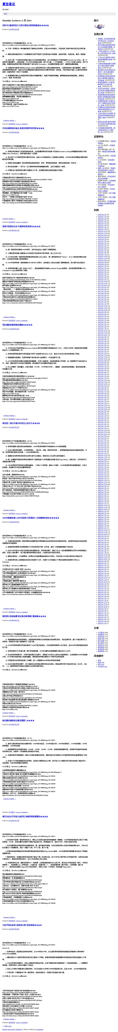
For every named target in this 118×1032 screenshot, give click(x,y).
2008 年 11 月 (102, 507)
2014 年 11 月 (102, 358)
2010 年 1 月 (102, 478)
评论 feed (101, 664)
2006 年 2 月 (102, 573)
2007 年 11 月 (102, 532)
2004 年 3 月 (102, 621)
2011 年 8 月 (102, 439)
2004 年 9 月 (102, 609)
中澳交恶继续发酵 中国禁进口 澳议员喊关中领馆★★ (107, 66)
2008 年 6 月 (102, 517)
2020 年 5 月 (102, 221)
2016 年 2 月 (102, 327)
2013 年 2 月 (102, 401)
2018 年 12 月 (102, 256)
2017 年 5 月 (102, 295)
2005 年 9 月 (102, 584)
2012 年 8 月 (102, 414)
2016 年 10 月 (102, 310)
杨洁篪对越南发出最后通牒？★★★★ (18, 720)
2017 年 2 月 (102, 302)
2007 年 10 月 (102, 534)
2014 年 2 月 (102, 376)
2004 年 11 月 (102, 605)
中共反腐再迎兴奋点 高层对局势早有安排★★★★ (23, 128)
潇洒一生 (101, 168)
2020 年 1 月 (102, 229)
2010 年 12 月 (102, 455)
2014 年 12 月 (102, 356)
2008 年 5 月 (102, 519)
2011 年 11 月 (102, 432)
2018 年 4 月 (102, 273)
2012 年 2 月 (102, 426)
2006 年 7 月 (102, 565)
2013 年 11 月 (102, 383)
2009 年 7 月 (102, 490)
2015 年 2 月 (102, 351)
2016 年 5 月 (102, 320)
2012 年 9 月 (102, 412)
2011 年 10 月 (102, 434)
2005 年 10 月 (102, 582)
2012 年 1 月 (102, 428)
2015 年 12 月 (102, 331)
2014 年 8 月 (102, 364)
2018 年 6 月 (102, 268)
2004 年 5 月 (102, 617)
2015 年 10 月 (102, 335)
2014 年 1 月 (102, 378)
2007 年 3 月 (102, 548)
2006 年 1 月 (102, 575)
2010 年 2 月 (102, 476)
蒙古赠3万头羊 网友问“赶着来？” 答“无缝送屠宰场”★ (107, 72)
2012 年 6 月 (102, 418)
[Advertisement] (50, 35)
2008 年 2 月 (102, 526)
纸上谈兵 (101, 643)
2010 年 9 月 (102, 461)
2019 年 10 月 (102, 235)
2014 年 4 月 (102, 372)
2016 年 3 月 (102, 324)
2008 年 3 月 (102, 524)
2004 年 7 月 (102, 613)
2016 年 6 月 (102, 318)
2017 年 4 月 (102, 297)
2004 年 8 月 (102, 611)
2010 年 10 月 (102, 459)
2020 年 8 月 (102, 214)
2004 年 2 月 (102, 623)
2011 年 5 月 (102, 445)
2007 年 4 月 (102, 546)
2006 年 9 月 (102, 561)
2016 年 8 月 (102, 314)
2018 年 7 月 (102, 266)
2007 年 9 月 (102, 536)
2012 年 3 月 (102, 424)
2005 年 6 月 (102, 590)
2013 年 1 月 (102, 403)
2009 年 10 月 (102, 484)
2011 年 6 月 (102, 443)
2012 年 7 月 (102, 416)
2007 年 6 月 (102, 542)
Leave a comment (21, 124)
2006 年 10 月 (102, 559)
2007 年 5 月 (102, 544)
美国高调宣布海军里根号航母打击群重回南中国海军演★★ (106, 97)
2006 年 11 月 (102, 557)
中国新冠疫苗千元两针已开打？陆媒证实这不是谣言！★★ (106, 103)
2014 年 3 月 (102, 374)
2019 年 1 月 (102, 254)
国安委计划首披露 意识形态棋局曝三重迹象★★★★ (24, 616)
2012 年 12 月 (102, 405)
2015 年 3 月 (102, 349)
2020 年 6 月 (102, 219)
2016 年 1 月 (102, 329)
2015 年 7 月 (102, 341)
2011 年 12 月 (102, 430)
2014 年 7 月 (102, 366)
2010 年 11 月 (102, 457)
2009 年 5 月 (102, 495)
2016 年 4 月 (102, 322)
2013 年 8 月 (102, 389)
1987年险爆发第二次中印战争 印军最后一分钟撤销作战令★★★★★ (30, 518)
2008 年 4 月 (102, 522)
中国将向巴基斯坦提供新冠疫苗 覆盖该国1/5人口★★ (106, 109)
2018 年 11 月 (102, 258)
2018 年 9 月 (102, 262)
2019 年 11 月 (102, 233)
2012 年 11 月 (102, 407)
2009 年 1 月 (102, 503)
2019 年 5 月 (102, 246)
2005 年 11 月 (102, 580)
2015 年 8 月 (102, 339)
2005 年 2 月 (102, 598)
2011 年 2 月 (102, 451)
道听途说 (101, 647)
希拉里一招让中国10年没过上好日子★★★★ (21, 423)
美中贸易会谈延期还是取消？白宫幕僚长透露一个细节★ (106, 47)
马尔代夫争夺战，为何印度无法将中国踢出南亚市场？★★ (106, 90)
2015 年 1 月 (102, 353)
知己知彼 (101, 641)
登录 (99, 660)
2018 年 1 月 (102, 279)
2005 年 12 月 (102, 578)
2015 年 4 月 (102, 347)
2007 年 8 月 (102, 538)
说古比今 (101, 645)
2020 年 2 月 (102, 227)
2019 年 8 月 (102, 239)
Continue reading (9, 120)
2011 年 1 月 (102, 453)
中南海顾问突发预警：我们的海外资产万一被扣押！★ (106, 130)
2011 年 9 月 (102, 436)
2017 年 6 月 (102, 293)
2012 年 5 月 (102, 420)
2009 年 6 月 (102, 492)
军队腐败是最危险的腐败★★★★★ (17, 325)
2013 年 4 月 (102, 397)
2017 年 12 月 (102, 281)
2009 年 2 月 (102, 501)
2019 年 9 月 (102, 237)
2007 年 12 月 (102, 530)
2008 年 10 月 (102, 509)
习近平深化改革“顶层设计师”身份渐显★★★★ (22, 925)
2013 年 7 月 (102, 391)
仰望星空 (101, 634)
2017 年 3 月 (102, 300)
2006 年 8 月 (102, 563)
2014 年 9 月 (102, 362)
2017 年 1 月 (102, 304)
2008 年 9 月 (102, 511)
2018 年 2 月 (102, 277)
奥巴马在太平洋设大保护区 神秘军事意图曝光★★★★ (25, 816)
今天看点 (12, 812)
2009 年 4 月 (102, 497)
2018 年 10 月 (102, 260)
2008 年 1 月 (102, 528)
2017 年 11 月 (102, 283)
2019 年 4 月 (102, 248)
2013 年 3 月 (102, 399)
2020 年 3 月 (102, 225)
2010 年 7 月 (102, 466)
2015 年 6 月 (102, 343)
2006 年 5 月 (102, 569)
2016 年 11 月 (102, 308)
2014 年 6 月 (102, 368)
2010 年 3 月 (102, 474)
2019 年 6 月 (102, 244)
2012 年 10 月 (102, 409)
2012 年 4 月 (102, 422)
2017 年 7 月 (102, 291)
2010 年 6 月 (102, 468)
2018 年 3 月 (102, 275)
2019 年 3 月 (102, 250)
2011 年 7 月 (102, 441)
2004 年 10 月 (102, 607)
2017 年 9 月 (102, 287)
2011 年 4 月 (102, 447)
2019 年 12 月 (102, 231)
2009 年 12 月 (102, 480)
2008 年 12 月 (102, 505)
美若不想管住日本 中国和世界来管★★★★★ (21, 226)
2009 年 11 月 (102, 482)
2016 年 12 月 (102, 306)
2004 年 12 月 (102, 602)
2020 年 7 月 (102, 217)
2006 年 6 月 (102, 567)
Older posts (7, 1026)
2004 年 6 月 (102, 615)
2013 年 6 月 (102, 393)
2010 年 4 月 (102, 472)
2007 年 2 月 (102, 551)
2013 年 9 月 (102, 387)
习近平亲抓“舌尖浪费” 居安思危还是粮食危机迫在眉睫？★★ (106, 115)
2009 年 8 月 (102, 488)
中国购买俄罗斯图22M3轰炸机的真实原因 (107, 203)
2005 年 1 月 (102, 600)
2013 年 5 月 (102, 395)
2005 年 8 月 (102, 586)
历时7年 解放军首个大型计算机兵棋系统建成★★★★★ (25, 25)
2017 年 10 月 (102, 285)
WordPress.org (102, 666)
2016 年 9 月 (102, 312)
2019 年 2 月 (102, 252)
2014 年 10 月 (102, 360)
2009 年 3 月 (102, 499)
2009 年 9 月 (102, 486)
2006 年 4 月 (102, 571)
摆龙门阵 (101, 639)
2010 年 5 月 (102, 470)
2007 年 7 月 (102, 540)
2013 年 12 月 (102, 380)
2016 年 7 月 (102, 316)
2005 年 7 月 (102, 588)
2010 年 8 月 (102, 463)
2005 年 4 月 (102, 594)
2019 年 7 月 (102, 241)
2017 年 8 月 (102, 289)
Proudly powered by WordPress (12, 1029)
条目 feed (101, 662)
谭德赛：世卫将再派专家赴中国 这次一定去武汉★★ (106, 41)
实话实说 (12, 124)
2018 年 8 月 (102, 264)
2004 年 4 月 (102, 619)
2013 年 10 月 (102, 385)
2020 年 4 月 (102, 223)
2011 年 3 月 (102, 449)
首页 (5, 14)
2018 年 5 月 (102, 270)
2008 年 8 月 (102, 513)
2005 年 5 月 (102, 592)
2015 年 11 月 (102, 333)
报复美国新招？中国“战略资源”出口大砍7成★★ (106, 84)
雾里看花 (8, 4)
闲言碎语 (101, 649)
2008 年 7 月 (102, 515)
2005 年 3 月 (102, 596)
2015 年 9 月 (102, 337)
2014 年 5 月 (102, 370)
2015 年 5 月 (102, 345)
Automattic (39, 1029)
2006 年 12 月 (102, 555)
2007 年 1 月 (102, 553)
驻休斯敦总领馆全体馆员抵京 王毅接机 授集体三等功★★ (106, 78)
